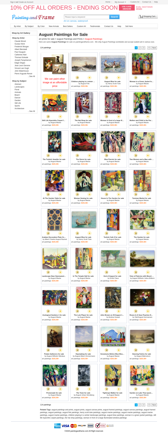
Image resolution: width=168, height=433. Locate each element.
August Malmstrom (143, 356)
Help (156, 2)
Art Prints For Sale (33, 17)
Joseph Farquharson (23, 60)
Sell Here (129, 26)
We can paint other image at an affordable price (55, 82)
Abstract (18, 84)
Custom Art (135, 2)
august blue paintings (115, 415)
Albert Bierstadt (21, 49)
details (139, 8)
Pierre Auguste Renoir (23, 74)
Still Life (18, 103)
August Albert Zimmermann (85, 356)
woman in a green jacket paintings (138, 415)
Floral (17, 90)
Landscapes (19, 87)
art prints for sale (46, 39)
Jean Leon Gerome (22, 65)
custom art (138, 42)
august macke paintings (110, 412)
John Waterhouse (22, 71)
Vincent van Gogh (22, 68)
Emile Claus (114, 278)
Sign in (13, 2)
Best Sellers (68, 26)
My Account (120, 2)
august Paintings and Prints (69, 39)
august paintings (54, 412)
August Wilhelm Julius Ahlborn (143, 278)
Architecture (19, 108)
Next (154, 48)
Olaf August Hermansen (143, 317)
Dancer (17, 98)
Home (108, 2)
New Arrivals (54, 26)
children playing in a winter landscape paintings (87, 415)
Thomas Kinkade (21, 57)
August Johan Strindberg (85, 395)
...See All (31, 76)
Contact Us (146, 2)
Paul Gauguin (20, 52)
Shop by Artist (18, 38)
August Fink (85, 83)
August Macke (143, 83)
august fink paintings (70, 412)
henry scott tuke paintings (90, 412)
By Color (41, 26)
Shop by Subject (19, 81)
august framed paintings (112, 410)
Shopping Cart (149, 16)
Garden (18, 100)
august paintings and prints (62, 410)
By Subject (29, 26)
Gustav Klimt (20, 44)
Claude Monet (20, 41)
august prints (79, 410)
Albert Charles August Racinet (56, 239)
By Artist (17, 26)
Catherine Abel (20, 55)
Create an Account (25, 2)
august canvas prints (94, 410)
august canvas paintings (133, 410)
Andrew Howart (114, 317)
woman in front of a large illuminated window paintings (105, 418)
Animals (18, 92)
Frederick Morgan (22, 47)
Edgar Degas (20, 63)
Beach (17, 95)
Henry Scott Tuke (114, 83)
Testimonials (95, 26)
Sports (17, 106)
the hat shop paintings (73, 418)
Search (114, 17)
